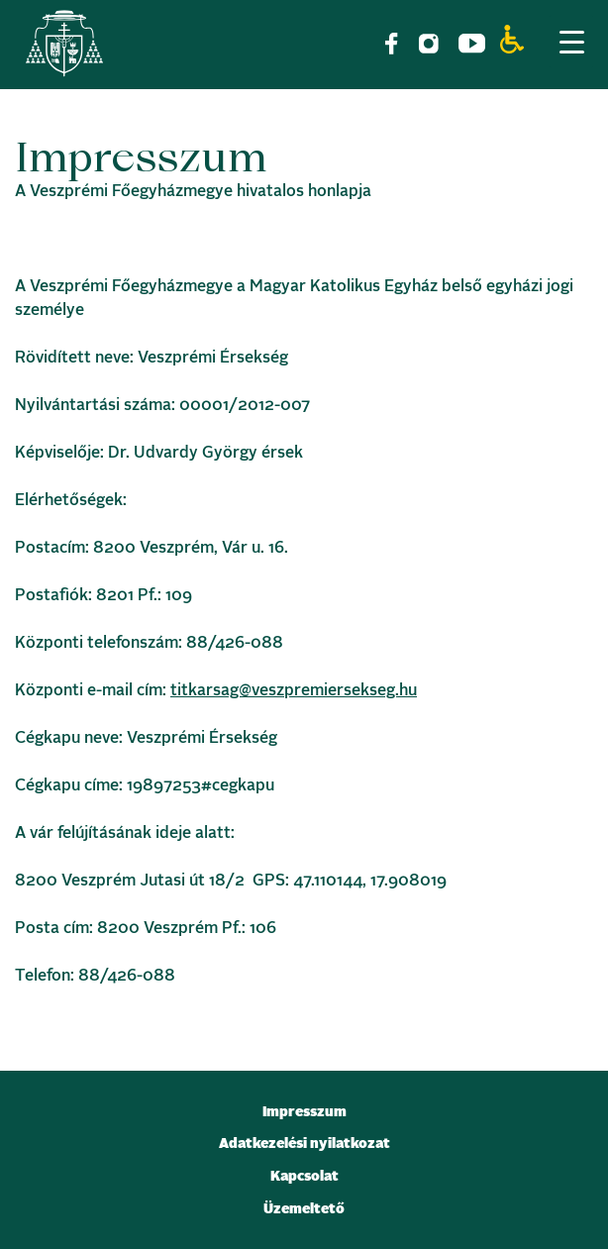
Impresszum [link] (304, 1112)
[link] (64, 47)
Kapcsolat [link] (304, 1177)
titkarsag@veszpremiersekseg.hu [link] (293, 690)
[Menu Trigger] (571, 41)
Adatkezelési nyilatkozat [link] (304, 1144)
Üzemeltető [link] (304, 1209)
